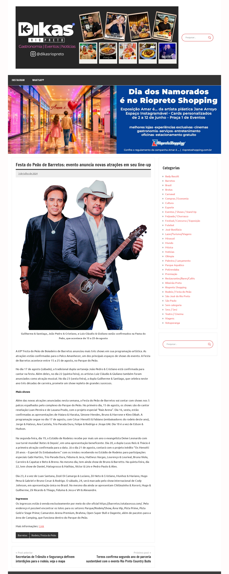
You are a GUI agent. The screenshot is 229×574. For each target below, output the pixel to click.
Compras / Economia (176, 198)
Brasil (168, 185)
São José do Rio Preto (177, 296)
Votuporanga (172, 322)
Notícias (169, 251)
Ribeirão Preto (173, 282)
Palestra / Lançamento (178, 260)
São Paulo (170, 300)
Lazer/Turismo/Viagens (178, 233)
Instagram (18, 80)
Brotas (169, 189)
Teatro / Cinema (174, 313)
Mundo (169, 242)
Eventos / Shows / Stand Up (180, 211)
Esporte (169, 207)
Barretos (22, 535)
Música (169, 247)
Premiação (171, 273)
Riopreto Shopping (175, 287)
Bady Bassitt (172, 176)
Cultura (169, 202)
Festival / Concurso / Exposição (182, 220)
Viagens (169, 318)
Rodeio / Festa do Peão (43, 535)
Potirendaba (172, 269)
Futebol (169, 225)
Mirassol (170, 238)
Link (41, 526)
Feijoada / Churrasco (176, 216)
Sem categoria (173, 305)
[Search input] (196, 37)
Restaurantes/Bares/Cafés (180, 278)
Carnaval (170, 194)
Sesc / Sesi (171, 309)
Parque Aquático (174, 265)
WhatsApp (38, 80)
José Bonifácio (173, 229)
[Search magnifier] (209, 37)
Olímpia (169, 256)
